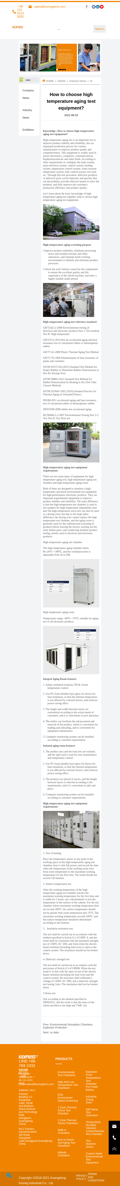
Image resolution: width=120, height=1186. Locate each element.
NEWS (62, 81)
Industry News (77, 81)
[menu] (59, 29)
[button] (59, 29)
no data (54, 1032)
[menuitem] (59, 29)
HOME (50, 81)
